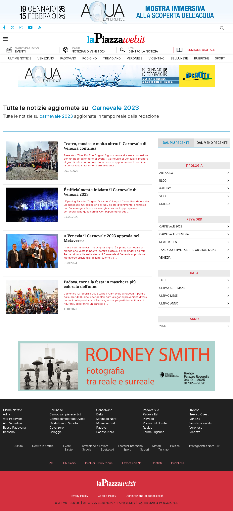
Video (163, 196)
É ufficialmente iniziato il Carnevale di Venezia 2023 (100, 192)
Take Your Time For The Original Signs (187, 249)
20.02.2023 (71, 170)
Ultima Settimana (172, 288)
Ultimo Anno (168, 303)
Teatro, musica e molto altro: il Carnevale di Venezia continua (105, 146)
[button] (7, 38)
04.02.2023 (71, 216)
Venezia (164, 257)
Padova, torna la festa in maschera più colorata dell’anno (100, 284)
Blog (163, 180)
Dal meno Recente (212, 143)
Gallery (165, 188)
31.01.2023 (70, 263)
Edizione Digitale (195, 49)
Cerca (222, 28)
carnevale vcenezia (174, 234)
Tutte (163, 280)
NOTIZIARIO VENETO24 (89, 51)
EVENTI (20, 51)
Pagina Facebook (7, 28)
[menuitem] (19, 58)
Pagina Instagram (24, 28)
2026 (162, 326)
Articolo (166, 172)
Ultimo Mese (168, 295)
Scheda (164, 204)
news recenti (169, 242)
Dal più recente (176, 143)
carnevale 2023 (170, 226)
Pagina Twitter (15, 28)
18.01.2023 (70, 309)
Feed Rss (42, 28)
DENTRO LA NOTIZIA (143, 51)
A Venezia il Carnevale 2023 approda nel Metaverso (101, 238)
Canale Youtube (33, 28)
